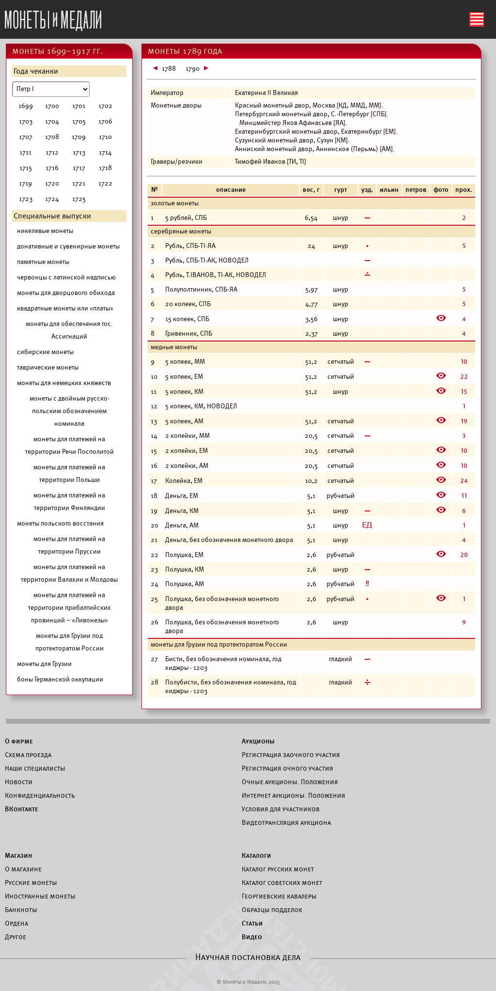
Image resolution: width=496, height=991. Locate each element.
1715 (25, 168)
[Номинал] (51, 89)
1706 (105, 121)
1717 (79, 168)
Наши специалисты (35, 768)
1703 (25, 121)
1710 (105, 137)
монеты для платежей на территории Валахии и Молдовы (69, 573)
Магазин (18, 855)
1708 (52, 137)
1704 (52, 121)
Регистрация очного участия (287, 768)
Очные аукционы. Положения (290, 782)
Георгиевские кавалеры (279, 896)
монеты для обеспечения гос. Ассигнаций (69, 330)
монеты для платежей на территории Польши (69, 473)
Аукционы (258, 741)
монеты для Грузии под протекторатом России (69, 642)
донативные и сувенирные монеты (68, 246)
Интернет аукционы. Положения (293, 795)
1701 (78, 106)
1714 (105, 152)
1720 (52, 183)
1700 (52, 106)
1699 (25, 106)
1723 (25, 199)
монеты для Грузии (44, 664)
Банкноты (21, 910)
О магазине (23, 869)
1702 (105, 106)
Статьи (252, 923)
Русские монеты (31, 882)
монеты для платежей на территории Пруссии (69, 545)
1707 (25, 137)
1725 (79, 199)
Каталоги (256, 855)
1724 (52, 199)
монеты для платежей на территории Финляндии (69, 501)
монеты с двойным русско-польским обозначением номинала (69, 411)
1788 (169, 68)
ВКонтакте (21, 809)
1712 (52, 152)
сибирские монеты (45, 352)
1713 (79, 152)
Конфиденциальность (40, 795)
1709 (79, 137)
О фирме (19, 741)
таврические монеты (47, 367)
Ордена (16, 923)
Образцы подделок (272, 910)
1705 (79, 121)
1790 (193, 68)
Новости (18, 782)
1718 (105, 168)
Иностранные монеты (40, 896)
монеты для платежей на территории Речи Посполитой (69, 445)
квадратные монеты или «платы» (65, 308)
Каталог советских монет (282, 882)
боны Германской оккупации (60, 679)
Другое (15, 937)
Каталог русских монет (278, 869)
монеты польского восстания (60, 523)
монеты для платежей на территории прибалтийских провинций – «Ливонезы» (69, 607)
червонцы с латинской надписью (66, 277)
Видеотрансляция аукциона (286, 822)
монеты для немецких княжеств (64, 383)
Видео (252, 937)
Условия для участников (281, 809)
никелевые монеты (45, 231)
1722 (105, 183)
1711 (25, 152)
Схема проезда (28, 755)
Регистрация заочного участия (291, 755)
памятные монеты (43, 262)
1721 (78, 183)
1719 (25, 183)
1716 (52, 168)
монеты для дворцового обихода (66, 293)
